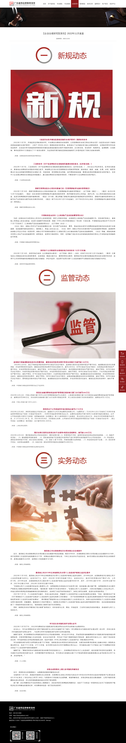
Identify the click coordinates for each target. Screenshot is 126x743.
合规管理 (75, 4)
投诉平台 (112, 4)
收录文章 (90, 4)
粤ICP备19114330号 (39, 720)
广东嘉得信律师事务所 (26, 720)
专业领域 (67, 4)
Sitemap (48, 720)
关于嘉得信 (51, 4)
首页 (44, 4)
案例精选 (82, 4)
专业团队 (60, 4)
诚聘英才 (97, 4)
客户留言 (105, 4)
